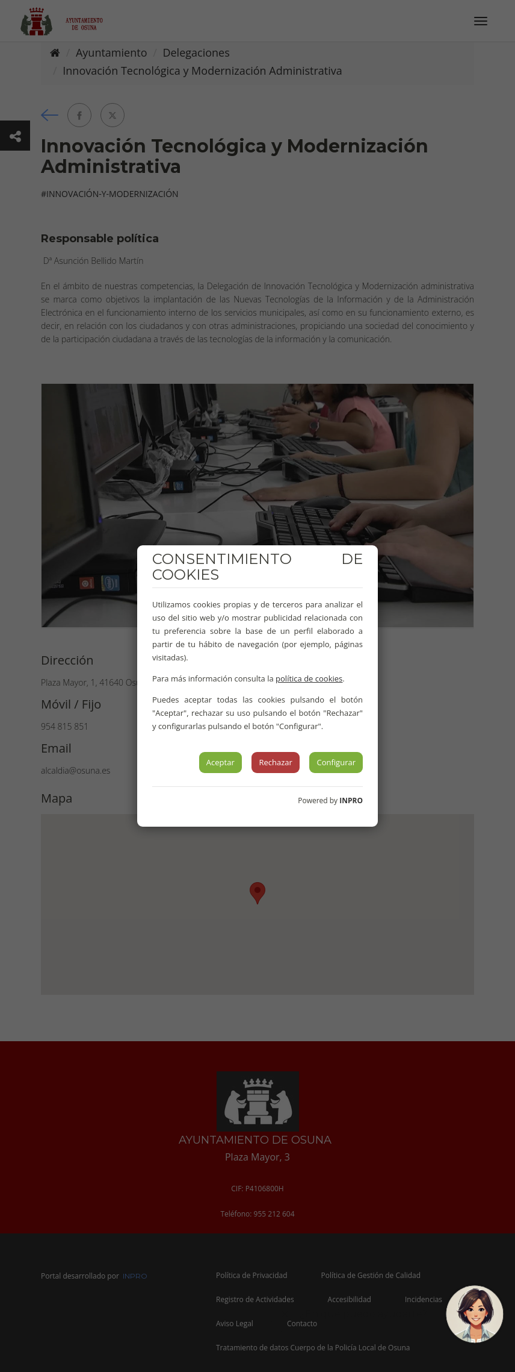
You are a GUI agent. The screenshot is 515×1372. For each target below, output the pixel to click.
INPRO (351, 800)
